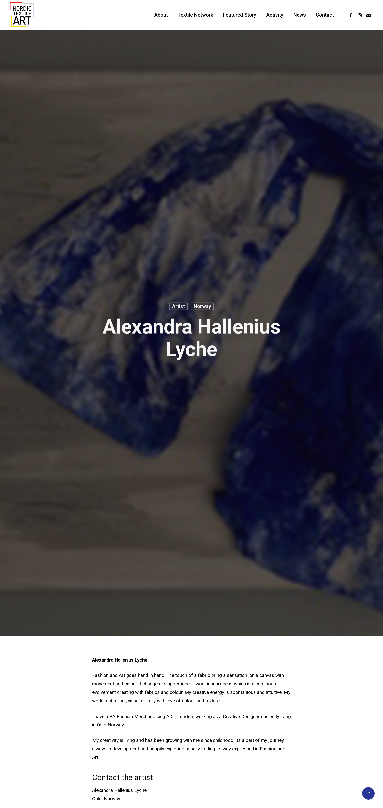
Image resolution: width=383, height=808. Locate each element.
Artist (178, 307)
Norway (202, 307)
